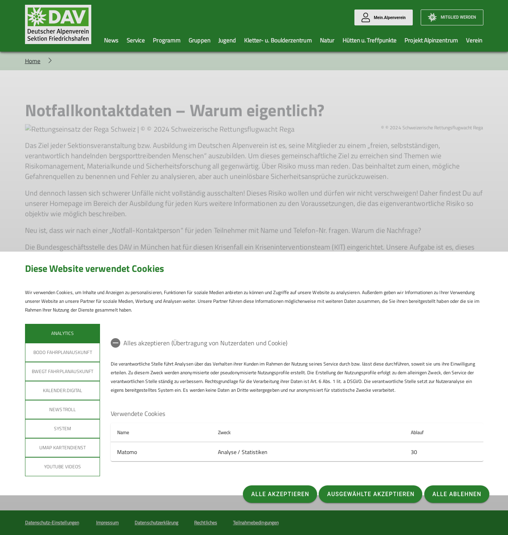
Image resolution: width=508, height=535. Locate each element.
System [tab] (62, 428)
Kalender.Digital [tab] (62, 390)
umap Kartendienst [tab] (62, 447)
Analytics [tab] (62, 333)
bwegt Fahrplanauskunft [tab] (62, 371)
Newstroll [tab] (62, 409)
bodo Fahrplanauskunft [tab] (62, 352)
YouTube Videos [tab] (62, 466)
